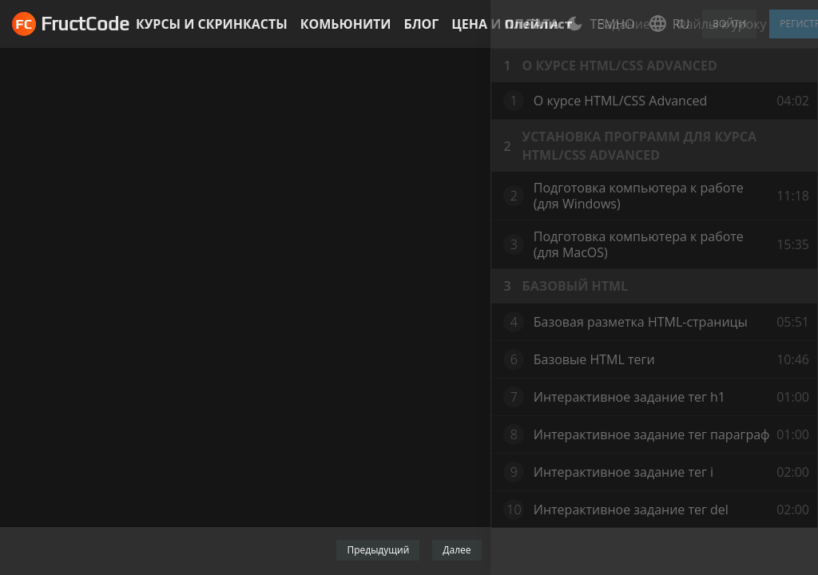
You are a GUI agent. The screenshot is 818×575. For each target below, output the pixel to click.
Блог (421, 24)
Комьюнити (345, 24)
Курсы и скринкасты (212, 24)
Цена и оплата (504, 24)
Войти (729, 23)
